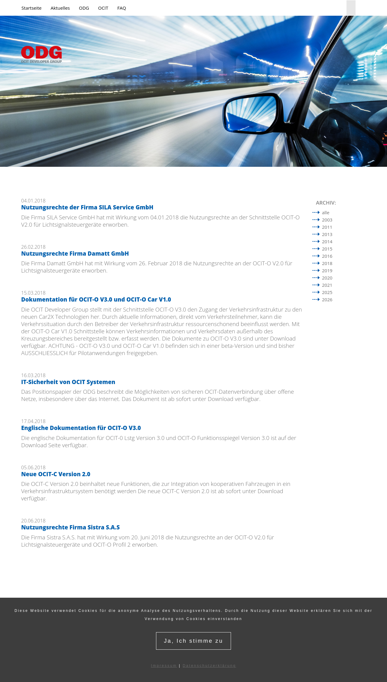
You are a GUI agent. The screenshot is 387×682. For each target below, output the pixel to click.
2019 (327, 270)
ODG (84, 8)
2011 (327, 227)
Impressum (164, 666)
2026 (327, 299)
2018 (327, 263)
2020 (327, 278)
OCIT (103, 8)
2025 (327, 292)
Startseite (31, 8)
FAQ (121, 8)
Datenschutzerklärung (209, 666)
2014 (327, 241)
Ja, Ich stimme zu (193, 641)
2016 (327, 256)
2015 (327, 249)
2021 (327, 285)
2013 (327, 234)
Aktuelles (60, 8)
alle (325, 212)
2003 (327, 220)
